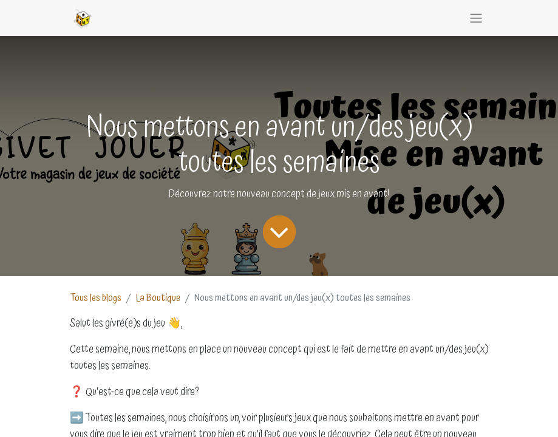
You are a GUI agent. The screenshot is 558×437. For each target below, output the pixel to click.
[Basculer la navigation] (476, 18)
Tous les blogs (95, 298)
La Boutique (157, 298)
